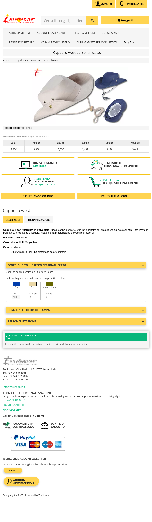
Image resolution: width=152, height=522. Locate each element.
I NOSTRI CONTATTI (13, 405)
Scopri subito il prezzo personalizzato (76, 265)
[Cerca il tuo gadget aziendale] (92, 20)
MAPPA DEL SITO (12, 409)
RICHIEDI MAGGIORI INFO (38, 196)
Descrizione (13, 220)
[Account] (103, 4)
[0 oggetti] (125, 20)
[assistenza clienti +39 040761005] (131, 4)
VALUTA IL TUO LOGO (114, 196)
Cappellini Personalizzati (27, 60)
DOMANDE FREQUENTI (15, 400)
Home (6, 60)
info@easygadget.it (45, 184)
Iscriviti (12, 470)
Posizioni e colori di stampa (76, 310)
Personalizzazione (38, 220)
